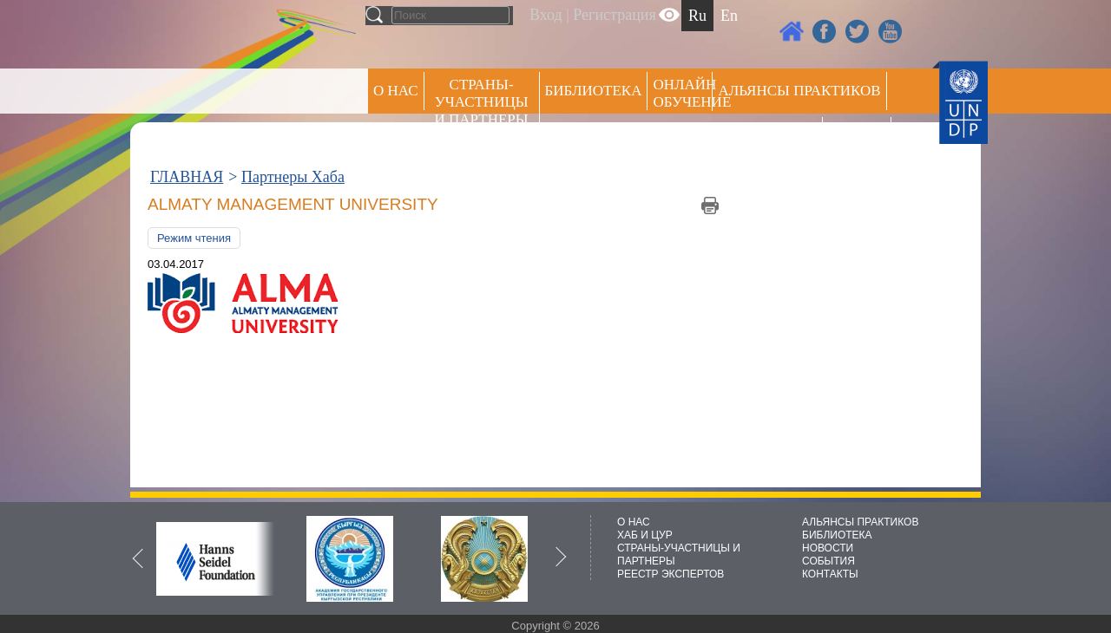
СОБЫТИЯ (828, 561)
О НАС (395, 90)
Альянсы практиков (799, 90)
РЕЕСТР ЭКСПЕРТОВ (859, 138)
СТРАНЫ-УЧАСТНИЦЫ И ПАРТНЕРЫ (482, 101)
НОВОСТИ (827, 548)
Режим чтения (194, 238)
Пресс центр (767, 135)
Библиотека (593, 90)
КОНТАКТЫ (830, 574)
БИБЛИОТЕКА (837, 535)
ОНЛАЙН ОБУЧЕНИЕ (683, 93)
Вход (545, 14)
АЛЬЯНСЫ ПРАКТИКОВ (860, 522)
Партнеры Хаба (293, 177)
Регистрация (614, 14)
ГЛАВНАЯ (186, 177)
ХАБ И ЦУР (645, 535)
